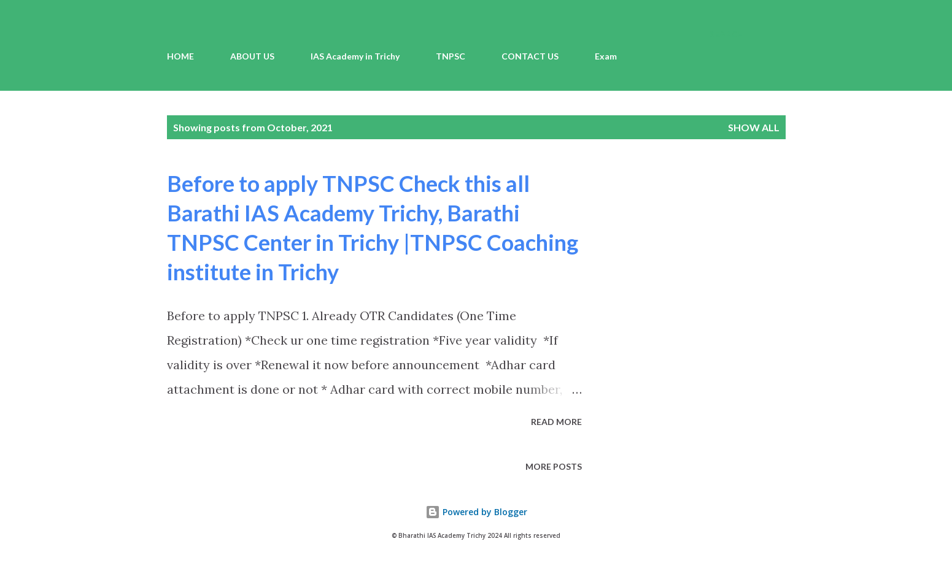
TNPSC (450, 56)
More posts (553, 466)
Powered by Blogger (476, 512)
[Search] (727, 34)
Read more (556, 421)
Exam (606, 56)
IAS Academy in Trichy (355, 56)
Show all (754, 127)
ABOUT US (252, 56)
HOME (180, 56)
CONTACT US (530, 56)
